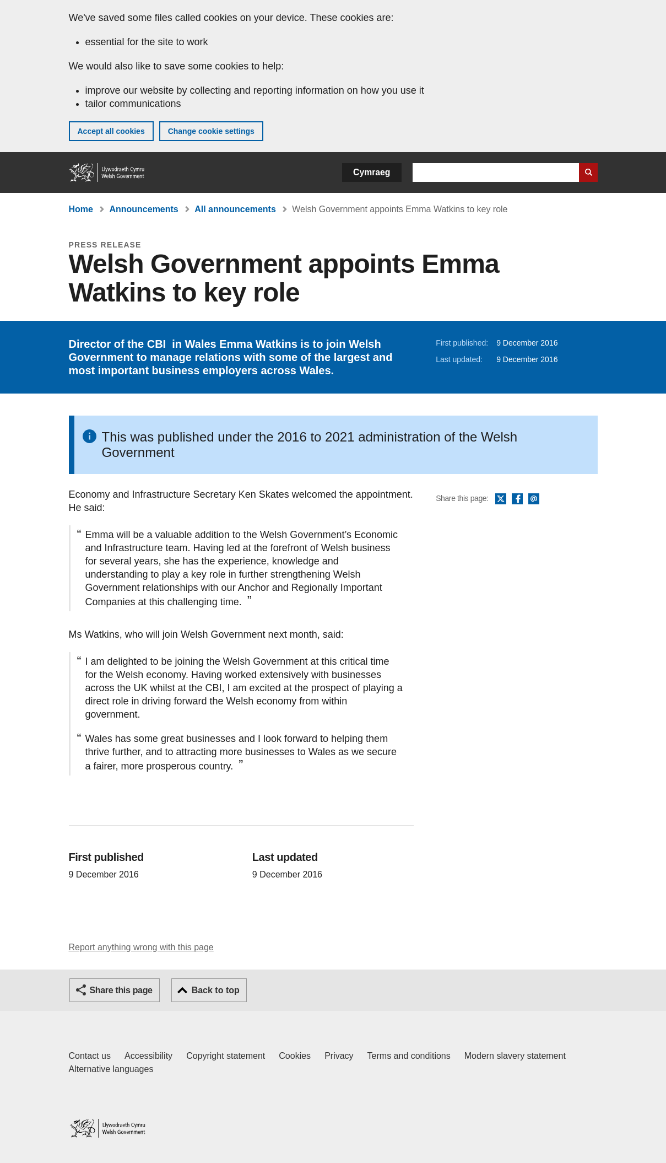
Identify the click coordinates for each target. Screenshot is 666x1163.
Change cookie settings (211, 131)
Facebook (517, 499)
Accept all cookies (111, 131)
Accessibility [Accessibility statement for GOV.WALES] (148, 1055)
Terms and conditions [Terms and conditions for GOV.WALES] (409, 1055)
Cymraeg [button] (371, 172)
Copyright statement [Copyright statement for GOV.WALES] (225, 1055)
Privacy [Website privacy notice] (338, 1055)
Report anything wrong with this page (141, 947)
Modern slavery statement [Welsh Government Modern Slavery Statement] (515, 1055)
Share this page (121, 990)
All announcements (235, 209)
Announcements (143, 209)
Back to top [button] (216, 990)
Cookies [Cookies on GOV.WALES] (295, 1055)
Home (81, 209)
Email (533, 499)
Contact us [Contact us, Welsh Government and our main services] (90, 1055)
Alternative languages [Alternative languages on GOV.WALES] (111, 1069)
